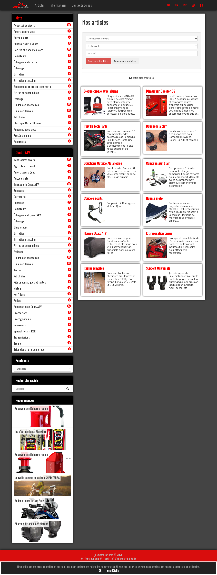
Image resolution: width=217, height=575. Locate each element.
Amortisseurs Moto (24, 31)
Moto (19, 17)
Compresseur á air (158, 163)
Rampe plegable (94, 268)
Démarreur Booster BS (160, 91)
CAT (168, 5)
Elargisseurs (20, 227)
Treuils (17, 343)
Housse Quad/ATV (95, 233)
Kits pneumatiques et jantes (30, 282)
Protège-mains (22, 135)
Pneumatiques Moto (25, 129)
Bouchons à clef (156, 126)
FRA (176, 5)
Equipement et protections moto (32, 86)
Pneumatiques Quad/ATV (28, 306)
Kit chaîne (19, 117)
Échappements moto (25, 62)
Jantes (17, 270)
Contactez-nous (82, 5)
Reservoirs (20, 141)
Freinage (19, 98)
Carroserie (20, 196)
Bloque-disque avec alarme (101, 91)
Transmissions (22, 337)
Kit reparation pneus (159, 233)
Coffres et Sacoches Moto (28, 50)
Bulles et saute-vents (26, 43)
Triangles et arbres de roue (29, 349)
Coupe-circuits (93, 198)
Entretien (19, 74)
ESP (185, 5)
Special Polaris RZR (25, 331)
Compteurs (20, 56)
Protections (20, 313)
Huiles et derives (23, 111)
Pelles (17, 300)
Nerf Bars (19, 294)
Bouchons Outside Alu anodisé (103, 163)
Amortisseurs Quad (24, 172)
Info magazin (58, 5)
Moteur (18, 288)
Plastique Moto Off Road (27, 123)
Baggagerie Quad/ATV (26, 184)
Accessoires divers (24, 25)
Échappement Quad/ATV (27, 215)
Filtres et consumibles (26, 92)
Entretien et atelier (25, 80)
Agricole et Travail (24, 166)
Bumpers (19, 190)
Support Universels (158, 268)
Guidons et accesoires (26, 105)
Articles (40, 5)
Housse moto (154, 198)
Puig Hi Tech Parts (95, 126)
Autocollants (21, 37)
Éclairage (19, 68)
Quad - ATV (23, 152)
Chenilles (19, 202)
